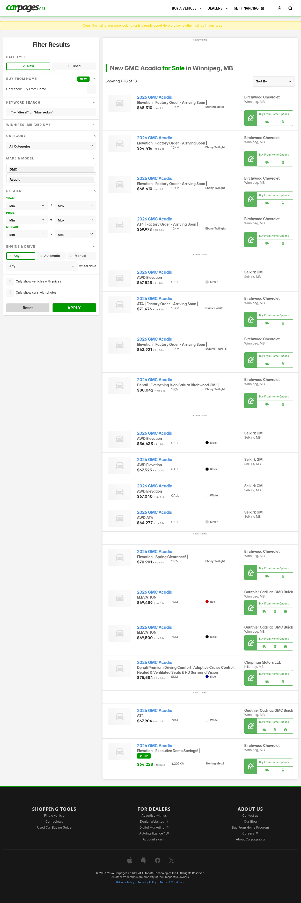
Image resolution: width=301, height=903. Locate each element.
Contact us (250, 815)
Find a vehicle (54, 815)
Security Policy (147, 882)
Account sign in (154, 839)
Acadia (51, 179)
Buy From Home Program (250, 827)
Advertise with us (154, 815)
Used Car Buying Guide (54, 827)
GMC (51, 169)
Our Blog (250, 821)
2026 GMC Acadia (154, 97)
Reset (28, 307)
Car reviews (54, 821)
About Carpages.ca (250, 839)
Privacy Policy (125, 882)
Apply (74, 307)
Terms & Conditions (172, 882)
